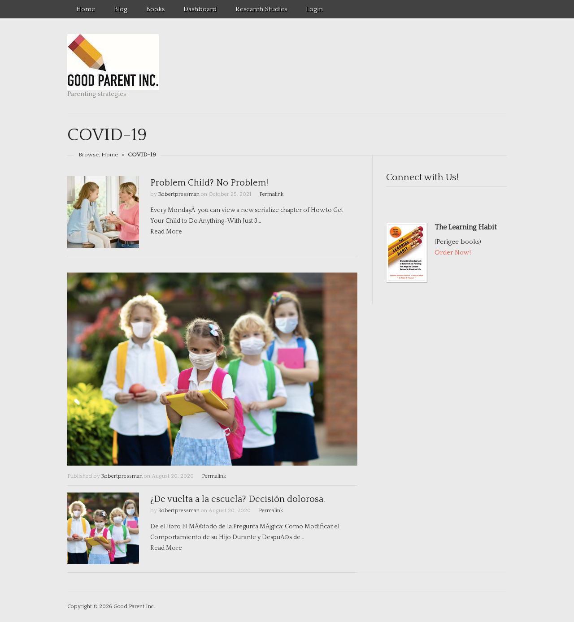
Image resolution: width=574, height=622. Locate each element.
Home (85, 9)
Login (314, 9)
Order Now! (453, 252)
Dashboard (200, 9)
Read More (166, 231)
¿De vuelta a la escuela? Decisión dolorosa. (237, 499)
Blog (120, 9)
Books (155, 9)
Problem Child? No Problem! (209, 183)
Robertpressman (179, 194)
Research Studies (261, 9)
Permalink (271, 194)
